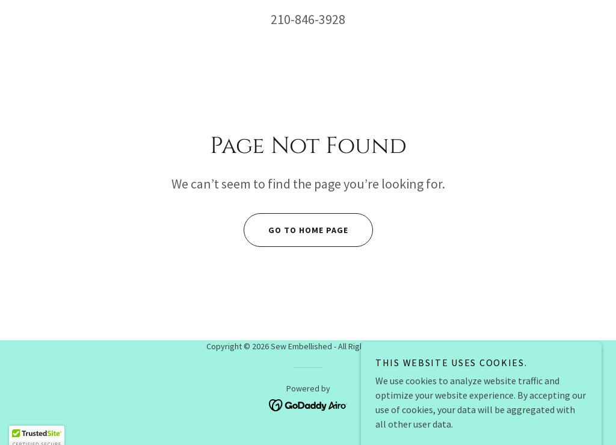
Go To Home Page (296, 230)
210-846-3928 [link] (308, 19)
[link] (308, 404)
